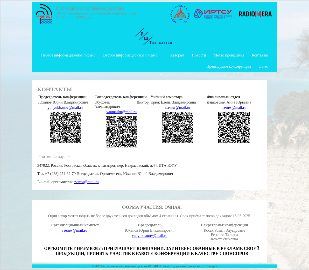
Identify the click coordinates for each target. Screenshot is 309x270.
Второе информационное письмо (130, 55)
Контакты (260, 55)
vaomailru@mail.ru (121, 112)
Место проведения (229, 55)
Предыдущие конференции (228, 66)
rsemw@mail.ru (177, 107)
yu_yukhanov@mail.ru (65, 107)
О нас (263, 66)
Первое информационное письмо (68, 55)
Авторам (177, 55)
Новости (199, 55)
